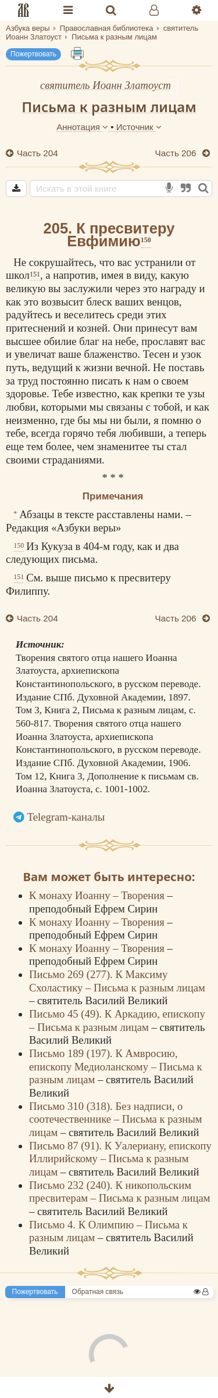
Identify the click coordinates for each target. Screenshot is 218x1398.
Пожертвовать (33, 54)
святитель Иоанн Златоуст (105, 85)
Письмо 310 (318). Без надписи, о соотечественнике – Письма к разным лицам (115, 1119)
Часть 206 (177, 153)
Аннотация (83, 127)
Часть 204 (36, 153)
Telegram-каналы (66, 817)
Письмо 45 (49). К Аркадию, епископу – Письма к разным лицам (117, 1020)
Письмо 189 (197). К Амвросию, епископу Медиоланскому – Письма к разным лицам (115, 1066)
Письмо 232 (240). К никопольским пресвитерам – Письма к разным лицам (119, 1192)
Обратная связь (97, 1292)
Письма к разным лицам (109, 106)
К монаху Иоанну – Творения (98, 895)
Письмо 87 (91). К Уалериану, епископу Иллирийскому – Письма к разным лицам (120, 1159)
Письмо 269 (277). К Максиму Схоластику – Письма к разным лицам (117, 981)
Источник (139, 127)
